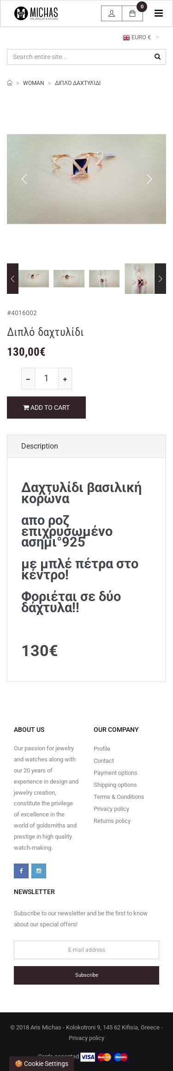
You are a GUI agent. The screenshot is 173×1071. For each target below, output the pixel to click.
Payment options (115, 772)
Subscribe (86, 975)
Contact (104, 760)
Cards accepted (83, 1057)
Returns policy (112, 820)
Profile (102, 748)
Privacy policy (111, 808)
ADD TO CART (46, 407)
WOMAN (33, 83)
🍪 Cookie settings (41, 1063)
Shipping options (115, 784)
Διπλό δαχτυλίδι (78, 83)
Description (39, 446)
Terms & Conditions (119, 796)
